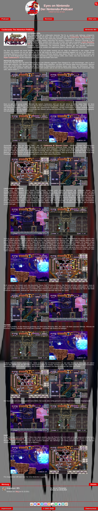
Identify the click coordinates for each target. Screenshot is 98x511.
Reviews (48, 19)
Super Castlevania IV (11, 57)
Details (93, 484)
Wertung (5, 484)
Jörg (17, 491)
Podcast (5, 19)
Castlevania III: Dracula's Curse (56, 145)
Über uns (92, 19)
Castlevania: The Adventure (80, 37)
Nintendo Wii (90, 30)
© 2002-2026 (48, 509)
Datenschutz (91, 509)
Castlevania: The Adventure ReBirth (17, 30)
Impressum (6, 509)
